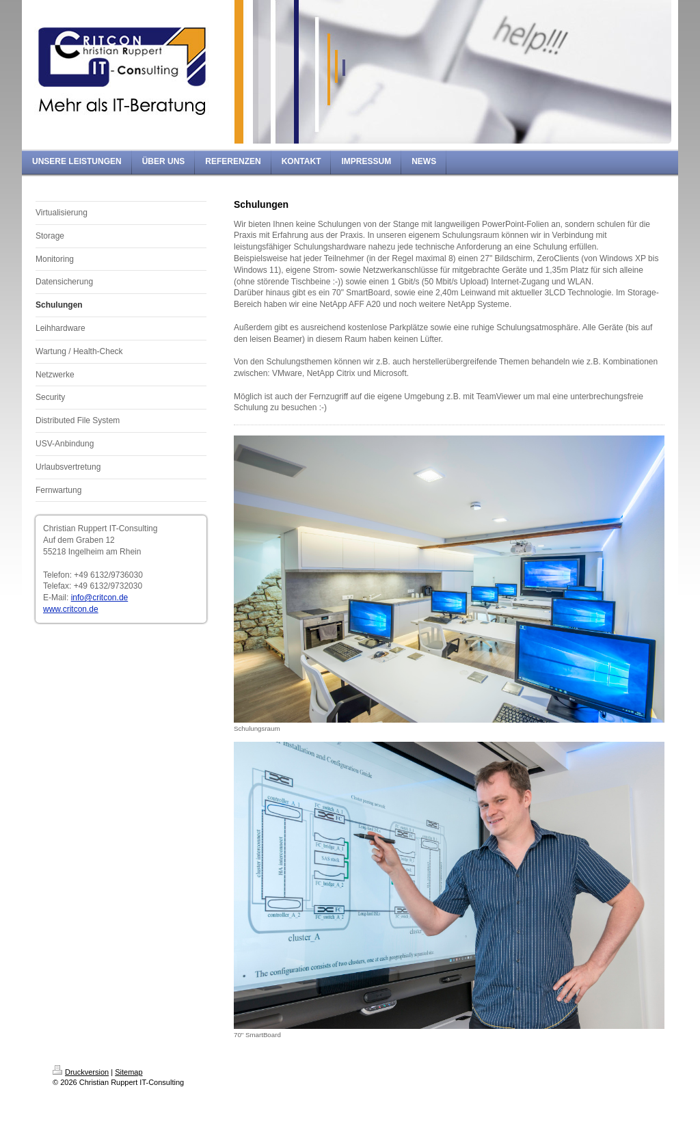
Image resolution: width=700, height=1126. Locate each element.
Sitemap (128, 1072)
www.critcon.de (70, 609)
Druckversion (81, 1072)
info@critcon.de (100, 597)
